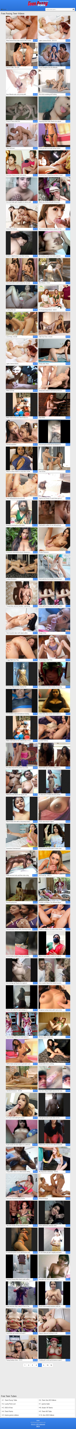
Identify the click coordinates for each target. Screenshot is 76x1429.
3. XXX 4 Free (7, 1408)
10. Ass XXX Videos (46, 1415)
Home (3, 9)
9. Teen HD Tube (45, 1411)
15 (47, 1365)
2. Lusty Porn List (9, 1404)
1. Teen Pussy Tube (9, 1400)
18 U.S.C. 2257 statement (38, 1424)
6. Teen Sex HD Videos (47, 1400)
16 (51, 1365)
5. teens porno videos (10, 1415)
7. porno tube (44, 1404)
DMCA (38, 1426)
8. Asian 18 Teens (46, 1408)
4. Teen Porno (7, 1411)
